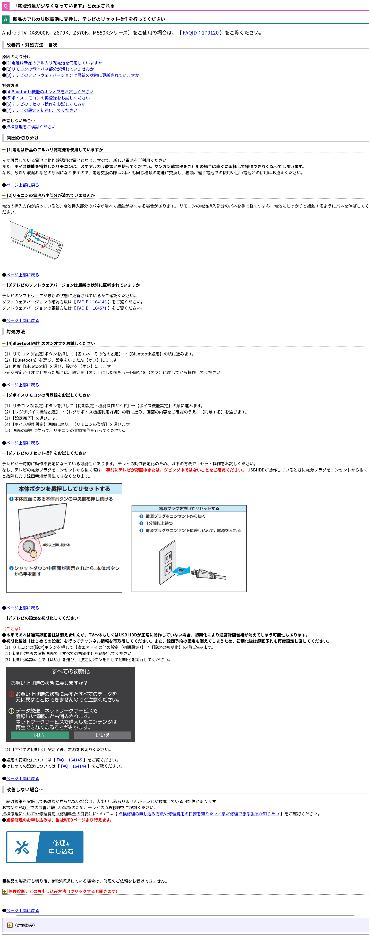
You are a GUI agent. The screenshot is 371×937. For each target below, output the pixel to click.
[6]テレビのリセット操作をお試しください (46, 104)
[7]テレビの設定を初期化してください (42, 110)
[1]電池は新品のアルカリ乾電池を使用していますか (54, 63)
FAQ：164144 (73, 766)
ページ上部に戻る (22, 185)
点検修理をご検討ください (31, 126)
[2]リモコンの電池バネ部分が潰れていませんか (50, 69)
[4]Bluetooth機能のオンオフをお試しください (50, 91)
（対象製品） (25, 925)
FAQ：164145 (69, 760)
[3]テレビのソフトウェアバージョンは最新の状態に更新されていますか (72, 75)
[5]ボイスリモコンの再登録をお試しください (48, 98)
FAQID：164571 (92, 308)
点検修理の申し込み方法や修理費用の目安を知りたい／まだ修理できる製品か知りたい (199, 813)
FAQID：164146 (92, 301)
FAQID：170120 (201, 32)
